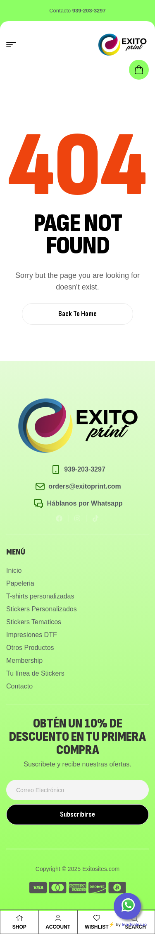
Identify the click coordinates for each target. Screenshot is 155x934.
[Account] (58, 918)
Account (57, 927)
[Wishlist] (96, 918)
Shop (19, 927)
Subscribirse (77, 814)
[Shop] (19, 918)
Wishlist (96, 927)
